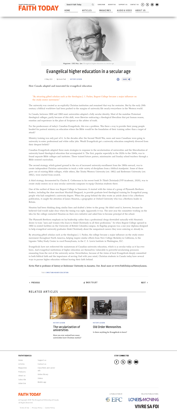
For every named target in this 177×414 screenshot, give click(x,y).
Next (143, 282)
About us (21, 376)
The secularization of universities (66, 328)
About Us (140, 10)
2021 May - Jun (77, 63)
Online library (43, 374)
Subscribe (101, 4)
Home (67, 10)
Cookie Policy (50, 408)
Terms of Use (24, 408)
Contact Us (134, 4)
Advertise (112, 4)
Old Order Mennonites (107, 326)
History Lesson (76, 79)
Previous (35, 282)
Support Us (123, 4)
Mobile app (42, 382)
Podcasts (22, 372)
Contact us (42, 364)
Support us (42, 360)
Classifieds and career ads (46, 369)
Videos (40, 378)
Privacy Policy (37, 408)
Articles (87, 10)
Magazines (105, 10)
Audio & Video (124, 10)
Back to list (91, 282)
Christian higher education (57, 272)
